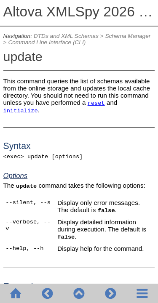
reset (96, 103)
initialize (20, 111)
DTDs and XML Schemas (66, 36)
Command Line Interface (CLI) (47, 42)
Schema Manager (127, 36)
